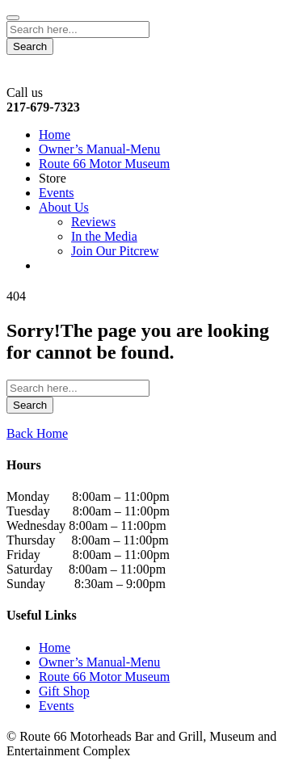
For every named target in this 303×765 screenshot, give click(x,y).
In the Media (104, 236)
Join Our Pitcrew (114, 251)
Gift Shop (64, 691)
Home (54, 134)
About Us (64, 207)
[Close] (12, 17)
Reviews (93, 222)
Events (56, 193)
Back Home (37, 433)
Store (52, 178)
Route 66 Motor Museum (104, 163)
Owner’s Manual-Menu (99, 149)
